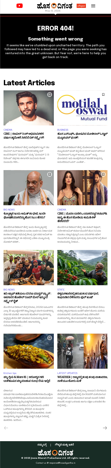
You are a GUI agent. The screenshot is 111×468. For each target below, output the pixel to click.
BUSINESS (62, 129)
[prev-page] (6, 428)
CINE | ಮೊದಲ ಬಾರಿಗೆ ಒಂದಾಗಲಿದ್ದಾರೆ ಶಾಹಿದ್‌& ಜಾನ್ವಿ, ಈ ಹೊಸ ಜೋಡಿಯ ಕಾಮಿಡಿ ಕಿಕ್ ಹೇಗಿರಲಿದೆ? (82, 217)
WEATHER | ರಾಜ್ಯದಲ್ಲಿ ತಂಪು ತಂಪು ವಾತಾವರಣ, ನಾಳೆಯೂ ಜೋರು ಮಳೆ (82, 379)
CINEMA (8, 129)
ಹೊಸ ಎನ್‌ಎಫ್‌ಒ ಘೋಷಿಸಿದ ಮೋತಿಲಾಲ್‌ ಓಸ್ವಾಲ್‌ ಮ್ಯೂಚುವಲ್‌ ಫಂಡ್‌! (82, 136)
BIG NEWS (9, 209)
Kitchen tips (10, 373)
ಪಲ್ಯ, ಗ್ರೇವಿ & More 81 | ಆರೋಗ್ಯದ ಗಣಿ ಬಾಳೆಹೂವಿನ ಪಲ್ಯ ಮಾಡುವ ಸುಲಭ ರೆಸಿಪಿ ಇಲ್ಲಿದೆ (27, 379)
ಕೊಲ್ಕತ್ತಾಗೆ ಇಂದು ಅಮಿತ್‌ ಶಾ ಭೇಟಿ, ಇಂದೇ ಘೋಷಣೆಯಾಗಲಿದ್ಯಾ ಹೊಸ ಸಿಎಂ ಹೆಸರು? (24, 216)
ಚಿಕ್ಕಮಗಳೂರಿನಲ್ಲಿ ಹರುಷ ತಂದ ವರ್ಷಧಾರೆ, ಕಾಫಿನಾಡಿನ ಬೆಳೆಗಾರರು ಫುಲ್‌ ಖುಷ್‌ (78, 296)
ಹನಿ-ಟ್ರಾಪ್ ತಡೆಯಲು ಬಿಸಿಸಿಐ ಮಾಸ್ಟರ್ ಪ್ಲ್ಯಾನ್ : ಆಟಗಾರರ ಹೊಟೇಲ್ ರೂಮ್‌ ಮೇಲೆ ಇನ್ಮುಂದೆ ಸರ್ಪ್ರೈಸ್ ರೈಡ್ (27, 297)
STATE (61, 289)
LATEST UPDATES (67, 373)
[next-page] (104, 428)
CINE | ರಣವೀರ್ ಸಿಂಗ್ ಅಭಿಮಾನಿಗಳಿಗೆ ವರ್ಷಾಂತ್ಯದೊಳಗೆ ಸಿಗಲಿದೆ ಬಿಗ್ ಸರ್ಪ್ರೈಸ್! (24, 136)
